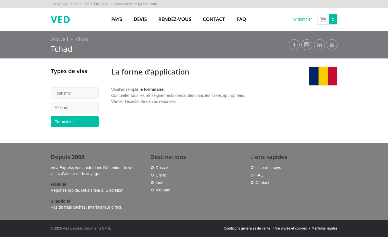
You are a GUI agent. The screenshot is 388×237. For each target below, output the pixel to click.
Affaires (61, 107)
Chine (161, 175)
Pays (116, 19)
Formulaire (64, 122)
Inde (159, 182)
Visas (82, 39)
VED (61, 19)
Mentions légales (324, 228)
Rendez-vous (174, 19)
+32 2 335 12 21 (96, 3)
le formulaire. (152, 89)
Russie (162, 167)
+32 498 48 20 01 (64, 3)
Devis (140, 19)
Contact (214, 19)
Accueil (59, 39)
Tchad (62, 49)
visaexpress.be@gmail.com (135, 3)
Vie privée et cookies (291, 228)
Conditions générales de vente (247, 228)
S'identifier (302, 19)
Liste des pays (268, 167)
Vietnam (163, 190)
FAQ (241, 19)
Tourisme (63, 93)
